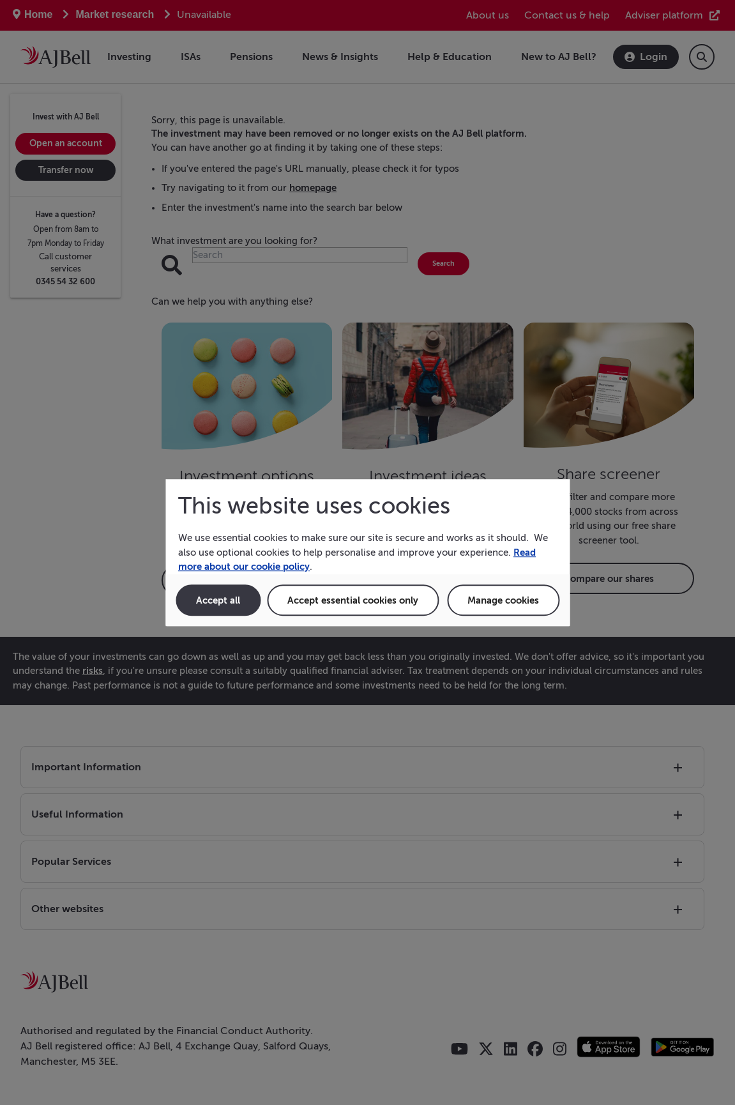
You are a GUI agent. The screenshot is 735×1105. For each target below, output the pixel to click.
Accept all (218, 600)
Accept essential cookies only (352, 600)
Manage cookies (503, 600)
